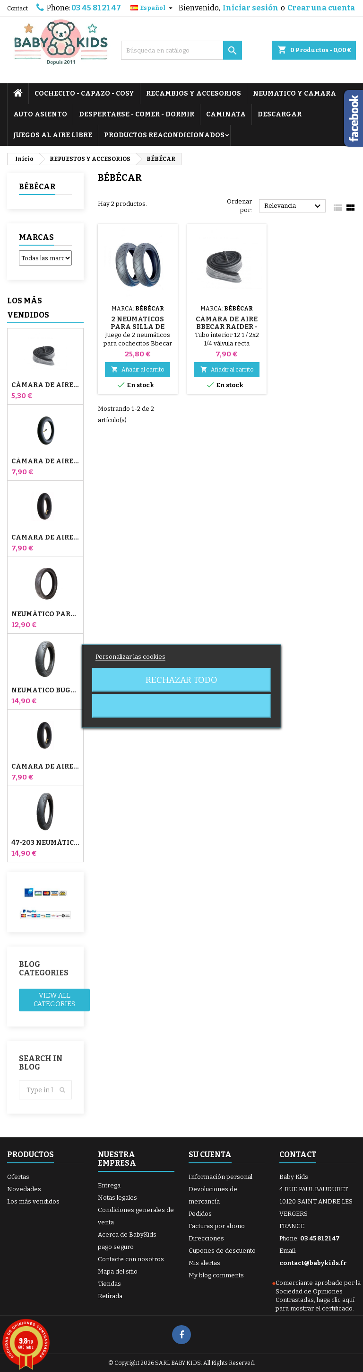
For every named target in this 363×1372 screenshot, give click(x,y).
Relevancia (293, 206)
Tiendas (109, 1283)
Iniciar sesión (250, 7)
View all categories (54, 999)
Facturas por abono (217, 1226)
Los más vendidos (28, 307)
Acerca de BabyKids (127, 1234)
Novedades (24, 1189)
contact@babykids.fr (312, 1262)
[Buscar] (181, 50)
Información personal (220, 1176)
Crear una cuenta (321, 7)
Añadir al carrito (137, 369)
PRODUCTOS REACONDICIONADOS (164, 135)
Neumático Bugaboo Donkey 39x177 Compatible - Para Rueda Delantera (45, 690)
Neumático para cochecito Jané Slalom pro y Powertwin (45, 614)
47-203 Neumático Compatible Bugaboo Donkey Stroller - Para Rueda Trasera (45, 843)
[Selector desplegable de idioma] (152, 8)
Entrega (109, 1185)
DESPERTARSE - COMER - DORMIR (136, 114)
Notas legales (117, 1197)
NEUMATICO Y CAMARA (294, 93)
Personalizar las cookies (130, 656)
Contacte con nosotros (131, 1259)
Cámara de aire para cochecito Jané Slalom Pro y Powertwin (45, 461)
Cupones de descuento (222, 1250)
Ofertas (18, 1176)
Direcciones (206, 1238)
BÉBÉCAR (37, 186)
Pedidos (200, 1213)
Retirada (110, 1296)
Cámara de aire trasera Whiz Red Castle (45, 766)
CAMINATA (226, 114)
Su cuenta (210, 1154)
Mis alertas (204, 1262)
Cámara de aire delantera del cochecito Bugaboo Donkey (45, 537)
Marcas (36, 237)
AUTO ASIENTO (40, 114)
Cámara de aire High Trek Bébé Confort (45, 385)
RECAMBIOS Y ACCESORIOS (193, 93)
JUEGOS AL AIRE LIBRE (52, 135)
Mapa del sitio (118, 1271)
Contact (17, 8)
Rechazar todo (181, 679)
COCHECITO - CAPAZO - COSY (84, 93)
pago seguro (116, 1246)
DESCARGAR (280, 114)
